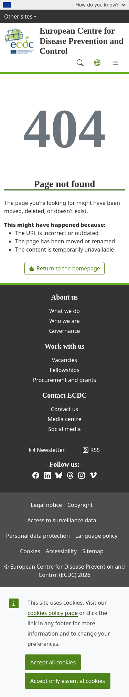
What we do (64, 311)
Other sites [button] (18, 16)
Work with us (65, 346)
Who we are (64, 321)
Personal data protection (38, 535)
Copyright (80, 505)
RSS (91, 450)
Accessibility (61, 551)
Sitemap (93, 551)
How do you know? (100, 5)
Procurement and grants (64, 380)
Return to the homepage (64, 268)
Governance (64, 331)
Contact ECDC (64, 395)
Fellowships (64, 370)
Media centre (64, 419)
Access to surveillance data (61, 520)
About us (64, 297)
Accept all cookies (53, 662)
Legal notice (46, 505)
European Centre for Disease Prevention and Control (81, 41)
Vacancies (64, 360)
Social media (64, 429)
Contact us (64, 409)
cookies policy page (53, 613)
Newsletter (47, 450)
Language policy (96, 535)
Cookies (30, 551)
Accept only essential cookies (67, 681)
